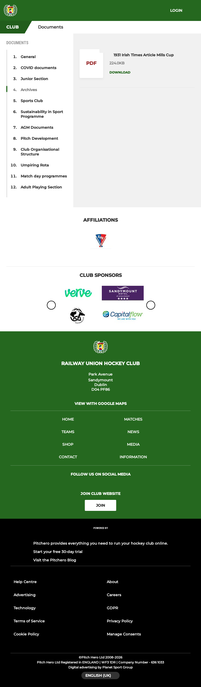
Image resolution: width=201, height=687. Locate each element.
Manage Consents (124, 634)
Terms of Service (29, 621)
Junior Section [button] (34, 78)
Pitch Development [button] (39, 138)
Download (119, 72)
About (112, 581)
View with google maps (101, 403)
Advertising (25, 595)
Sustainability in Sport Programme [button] (42, 114)
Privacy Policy (120, 621)
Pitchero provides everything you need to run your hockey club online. (100, 543)
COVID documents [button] (38, 67)
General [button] (28, 56)
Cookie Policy (26, 634)
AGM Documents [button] (37, 127)
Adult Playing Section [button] (41, 187)
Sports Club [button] (32, 100)
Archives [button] (29, 89)
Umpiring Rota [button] (35, 165)
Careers (114, 595)
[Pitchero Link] (100, 535)
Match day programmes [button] (44, 176)
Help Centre (25, 581)
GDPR (112, 608)
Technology (25, 608)
